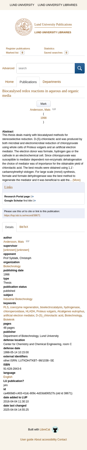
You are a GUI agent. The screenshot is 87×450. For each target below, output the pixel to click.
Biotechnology (73, 315)
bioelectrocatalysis (51, 307)
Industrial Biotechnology (17, 299)
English (7, 377)
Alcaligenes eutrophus (70, 311)
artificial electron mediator (18, 315)
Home (9, 82)
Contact (62, 439)
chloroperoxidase (13, 311)
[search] (45, 68)
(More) (77, 180)
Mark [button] (43, 103)
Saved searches (56, 53)
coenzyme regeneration (24, 307)
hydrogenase (72, 307)
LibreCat (49, 429)
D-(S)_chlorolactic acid (49, 315)
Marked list (15, 53)
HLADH (30, 311)
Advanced (8, 68)
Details (9, 227)
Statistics (49, 48)
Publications (28, 82)
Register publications (18, 48)
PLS (6, 307)
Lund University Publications (53, 24)
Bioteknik (9, 319)
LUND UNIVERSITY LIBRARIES (57, 5)
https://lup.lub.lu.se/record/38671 (22, 215)
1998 (43, 117)
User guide (26, 439)
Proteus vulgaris (46, 311)
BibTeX (24, 227)
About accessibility (45, 439)
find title (18, 200)
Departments (52, 82)
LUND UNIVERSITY (22, 5)
